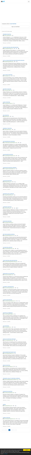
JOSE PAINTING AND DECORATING (10, 260)
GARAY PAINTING (6, 102)
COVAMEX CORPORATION (8, 286)
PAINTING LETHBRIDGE (8, 312)
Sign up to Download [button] (15, 26)
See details (5, 453)
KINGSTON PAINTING (7, 221)
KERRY (4, 404)
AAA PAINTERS (6, 325)
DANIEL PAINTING (6, 417)
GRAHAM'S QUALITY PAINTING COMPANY (11, 378)
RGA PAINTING (6, 115)
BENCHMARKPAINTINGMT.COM (9, 352)
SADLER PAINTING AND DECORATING (10, 47)
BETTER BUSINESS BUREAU (9, 234)
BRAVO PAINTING (6, 365)
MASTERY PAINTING (7, 88)
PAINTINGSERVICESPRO (8, 154)
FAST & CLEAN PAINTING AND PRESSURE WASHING (13, 60)
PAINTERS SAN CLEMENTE (8, 193)
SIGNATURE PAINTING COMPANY (10, 167)
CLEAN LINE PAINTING (7, 299)
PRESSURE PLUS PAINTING (8, 273)
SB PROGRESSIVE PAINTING (9, 141)
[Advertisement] (15, 12)
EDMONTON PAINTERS (7, 391)
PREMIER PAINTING (7, 34)
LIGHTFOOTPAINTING (7, 180)
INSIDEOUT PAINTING (7, 128)
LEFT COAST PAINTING (7, 74)
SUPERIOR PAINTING (7, 206)
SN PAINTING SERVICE (7, 247)
